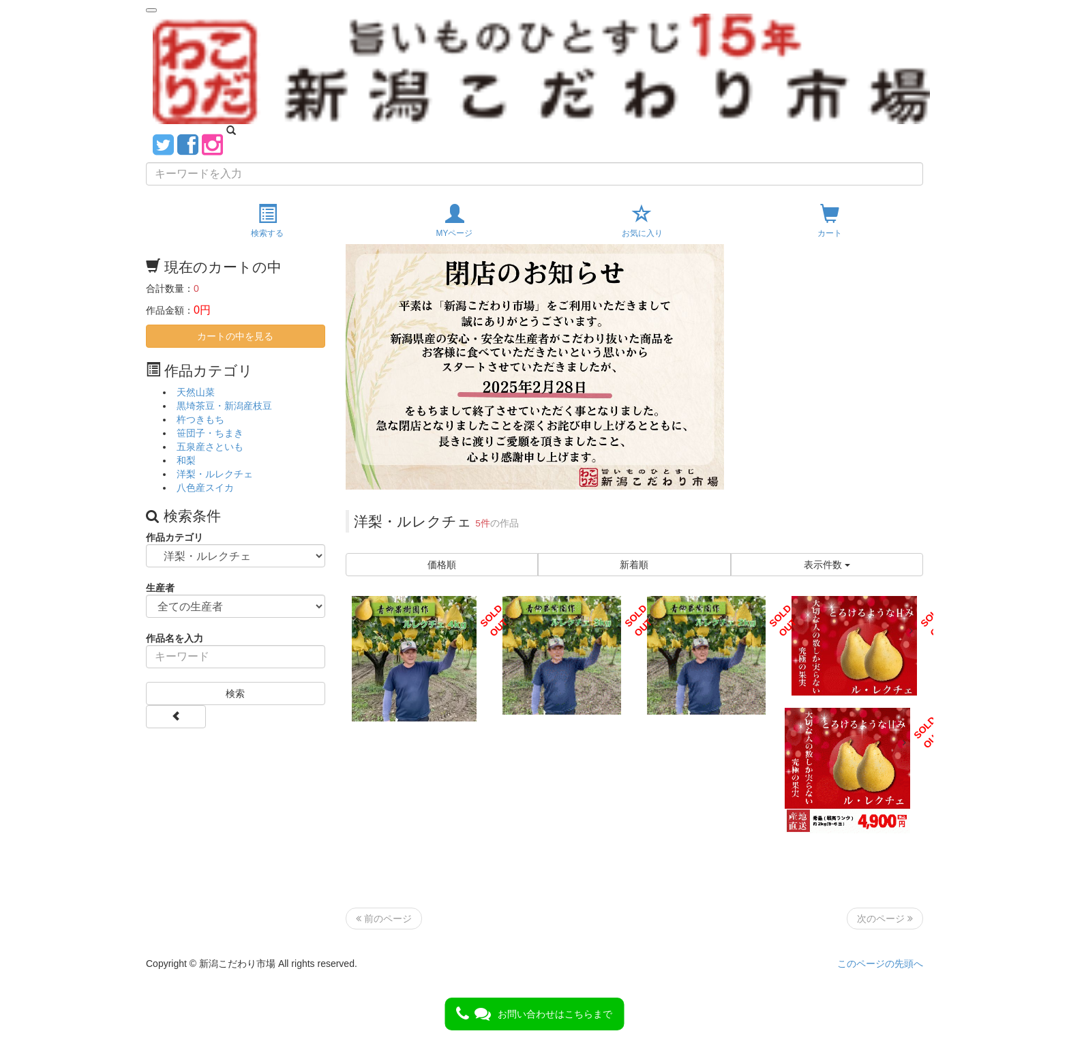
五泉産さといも (210, 446)
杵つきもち (200, 419)
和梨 (186, 460)
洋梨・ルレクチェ (215, 473)
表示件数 (827, 564)
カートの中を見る (235, 336)
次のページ (885, 918)
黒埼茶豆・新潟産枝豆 (224, 405)
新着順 (634, 564)
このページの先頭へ (880, 963)
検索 (235, 693)
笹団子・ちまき (210, 433)
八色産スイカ (205, 487)
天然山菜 (196, 392)
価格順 (441, 564)
